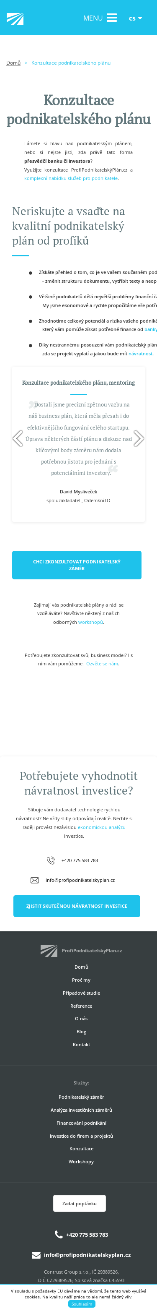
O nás (81, 1018)
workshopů (90, 622)
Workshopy (81, 1161)
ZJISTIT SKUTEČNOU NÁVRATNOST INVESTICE (76, 906)
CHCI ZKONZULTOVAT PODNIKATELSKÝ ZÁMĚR (77, 564)
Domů (13, 62)
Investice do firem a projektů (81, 1136)
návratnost (140, 353)
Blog (81, 1031)
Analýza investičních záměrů (81, 1110)
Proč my (81, 980)
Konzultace (81, 1148)
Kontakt (81, 1044)
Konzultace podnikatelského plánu (71, 62)
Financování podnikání (81, 1123)
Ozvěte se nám (102, 663)
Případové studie (81, 993)
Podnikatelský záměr (81, 1097)
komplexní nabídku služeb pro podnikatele (71, 178)
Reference (81, 1006)
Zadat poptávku (79, 1203)
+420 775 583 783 (80, 860)
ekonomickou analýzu (102, 827)
